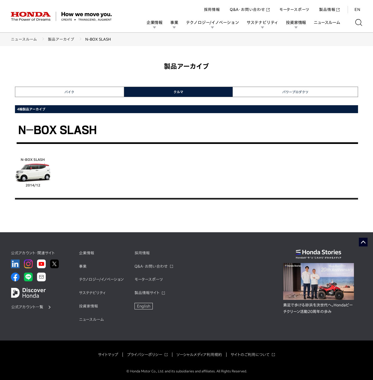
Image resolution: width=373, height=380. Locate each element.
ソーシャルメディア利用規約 (199, 355)
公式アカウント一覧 (27, 307)
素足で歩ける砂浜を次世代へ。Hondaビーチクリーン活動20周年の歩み (318, 308)
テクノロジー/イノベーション (212, 22)
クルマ (178, 92)
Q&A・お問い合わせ (250, 9)
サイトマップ (108, 355)
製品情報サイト (147, 293)
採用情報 (212, 9)
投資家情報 (296, 22)
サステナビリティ (262, 22)
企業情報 (154, 22)
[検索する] (358, 22)
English (143, 306)
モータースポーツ (294, 9)
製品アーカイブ (61, 39)
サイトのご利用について (250, 355)
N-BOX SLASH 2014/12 (33, 172)
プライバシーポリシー (144, 355)
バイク (69, 92)
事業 (174, 22)
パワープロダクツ (295, 92)
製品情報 (329, 9)
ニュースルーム (327, 22)
